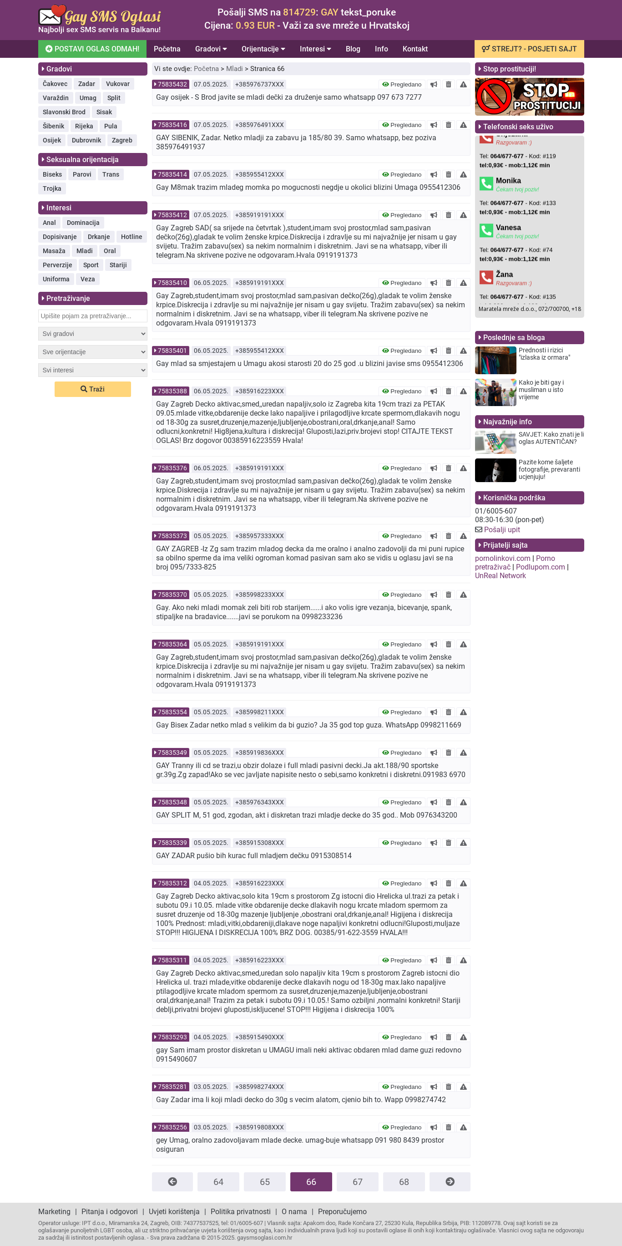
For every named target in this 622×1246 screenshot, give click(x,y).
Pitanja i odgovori (109, 1211)
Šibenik (53, 126)
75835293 (172, 1037)
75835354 (172, 712)
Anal (49, 222)
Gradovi (211, 49)
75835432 (172, 84)
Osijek (52, 140)
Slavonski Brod (64, 112)
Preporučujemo (342, 1211)
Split (114, 98)
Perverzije (57, 265)
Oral (110, 250)
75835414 (172, 174)
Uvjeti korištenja (174, 1211)
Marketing (54, 1211)
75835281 (172, 1086)
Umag (88, 98)
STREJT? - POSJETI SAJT (529, 49)
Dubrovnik (86, 140)
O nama (294, 1211)
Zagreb (122, 140)
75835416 (172, 124)
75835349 (172, 752)
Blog (353, 49)
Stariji (118, 265)
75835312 (172, 883)
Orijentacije (263, 49)
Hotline (131, 236)
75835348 (172, 802)
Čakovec (55, 83)
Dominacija (83, 222)
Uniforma (56, 279)
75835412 (172, 215)
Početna (167, 49)
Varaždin (56, 98)
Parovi (82, 174)
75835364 (172, 644)
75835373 (172, 535)
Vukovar (118, 83)
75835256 (172, 1127)
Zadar (86, 83)
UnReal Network (500, 575)
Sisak (104, 112)
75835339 (172, 842)
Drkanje (99, 236)
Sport (91, 265)
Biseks (52, 174)
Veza (88, 279)
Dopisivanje (60, 236)
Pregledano (402, 84)
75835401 (172, 350)
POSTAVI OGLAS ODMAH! (91, 48)
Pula (110, 126)
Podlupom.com (540, 567)
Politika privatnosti (241, 1211)
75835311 (172, 960)
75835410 (172, 282)
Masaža (54, 250)
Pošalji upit (502, 529)
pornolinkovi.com (503, 558)
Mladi (84, 250)
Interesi (315, 49)
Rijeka (84, 126)
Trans (110, 174)
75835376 (172, 468)
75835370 (172, 594)
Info (381, 49)
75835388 (172, 391)
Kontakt (415, 49)
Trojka (52, 188)
